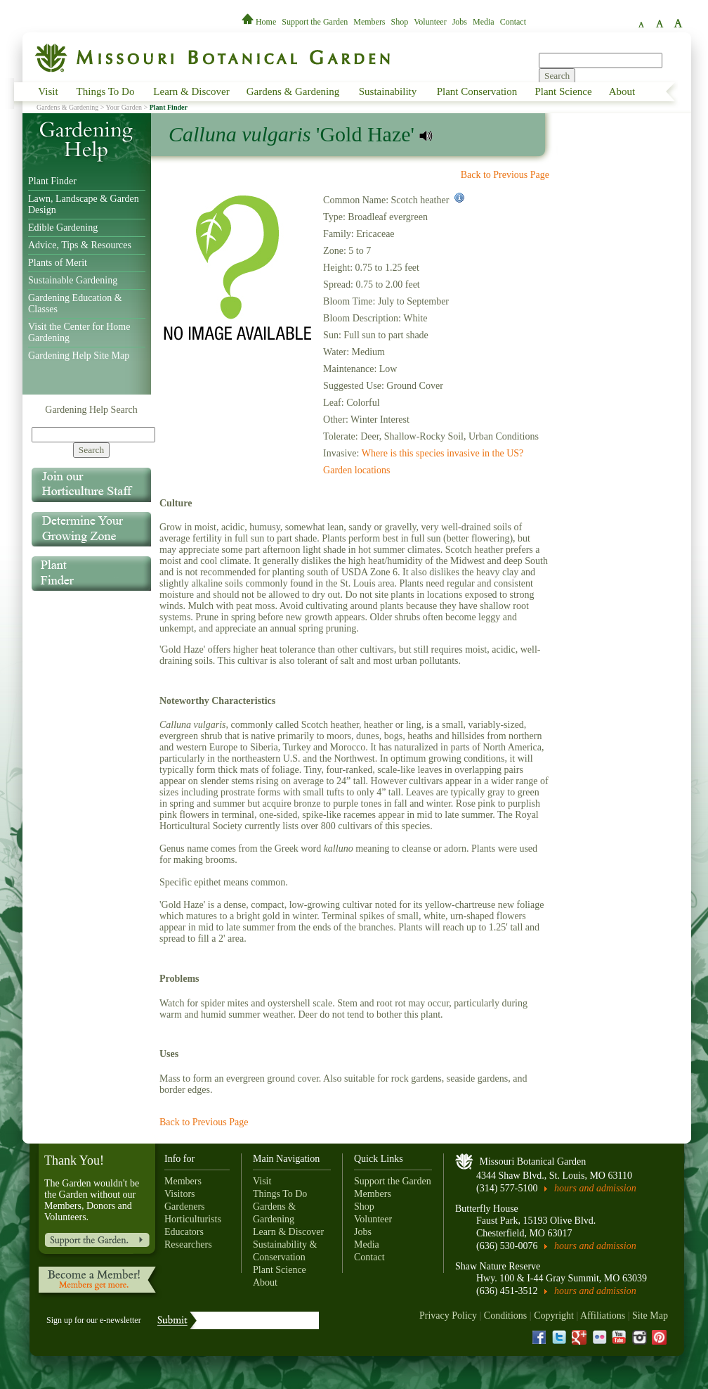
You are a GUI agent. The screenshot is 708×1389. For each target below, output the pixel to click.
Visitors (179, 1194)
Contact (513, 22)
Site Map (650, 1315)
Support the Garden (315, 22)
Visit (48, 91)
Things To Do (106, 91)
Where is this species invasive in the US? (443, 453)
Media (483, 22)
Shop (400, 22)
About (622, 91)
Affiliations (602, 1315)
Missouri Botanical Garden (533, 1161)
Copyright (554, 1315)
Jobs (459, 22)
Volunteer (430, 22)
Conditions (505, 1315)
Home (260, 22)
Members (369, 22)
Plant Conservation (477, 91)
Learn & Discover (191, 91)
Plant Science (563, 91)
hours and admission (595, 1188)
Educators (184, 1232)
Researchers (188, 1244)
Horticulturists (192, 1219)
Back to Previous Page (505, 174)
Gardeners (184, 1206)
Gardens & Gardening (293, 91)
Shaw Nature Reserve (497, 1266)
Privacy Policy (448, 1315)
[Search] (93, 434)
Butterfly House (486, 1208)
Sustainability (388, 91)
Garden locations (356, 470)
